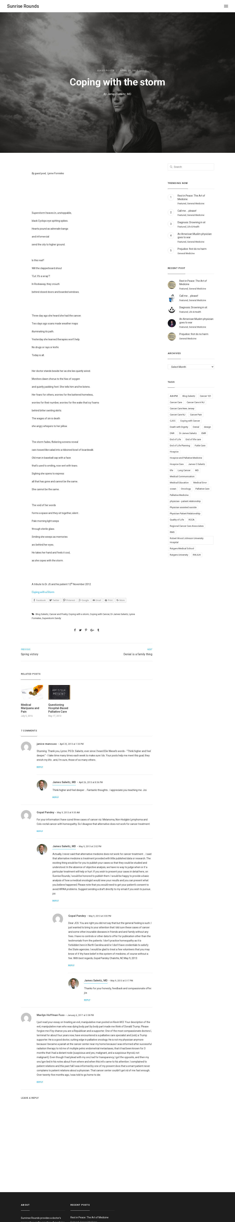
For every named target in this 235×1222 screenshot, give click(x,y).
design (207, 427)
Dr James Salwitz (119, 614)
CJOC (172, 420)
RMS (172, 532)
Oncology (186, 488)
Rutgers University (179, 554)
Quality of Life (177, 519)
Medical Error (200, 482)
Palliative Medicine (179, 495)
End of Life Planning (180, 445)
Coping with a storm (78, 614)
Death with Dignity (179, 427)
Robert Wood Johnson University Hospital (186, 540)
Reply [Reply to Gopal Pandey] (40, 831)
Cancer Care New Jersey (182, 408)
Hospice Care (177, 464)
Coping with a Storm (43, 592)
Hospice (174, 451)
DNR (172, 433)
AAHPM (174, 396)
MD (197, 470)
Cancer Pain (196, 414)
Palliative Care (202, 488)
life (171, 470)
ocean (173, 488)
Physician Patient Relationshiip (185, 513)
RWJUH (197, 554)
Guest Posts (105, 70)
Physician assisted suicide (183, 507)
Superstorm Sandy (51, 618)
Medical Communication (182, 476)
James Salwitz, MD (119, 94)
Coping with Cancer (99, 614)
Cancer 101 (205, 396)
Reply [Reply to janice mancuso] (40, 767)
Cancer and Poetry (58, 614)
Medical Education (179, 482)
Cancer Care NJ (177, 414)
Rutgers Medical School (182, 548)
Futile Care (200, 445)
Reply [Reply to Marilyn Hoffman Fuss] (40, 1082)
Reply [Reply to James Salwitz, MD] (56, 797)
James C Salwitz (196, 464)
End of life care (193, 439)
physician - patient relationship (185, 501)
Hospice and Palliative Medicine (186, 458)
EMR (203, 433)
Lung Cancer (184, 470)
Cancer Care (176, 402)
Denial (196, 427)
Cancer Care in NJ (195, 402)
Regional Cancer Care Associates (187, 526)
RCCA (191, 519)
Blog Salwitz (42, 614)
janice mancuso (47, 743)
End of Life (175, 439)
